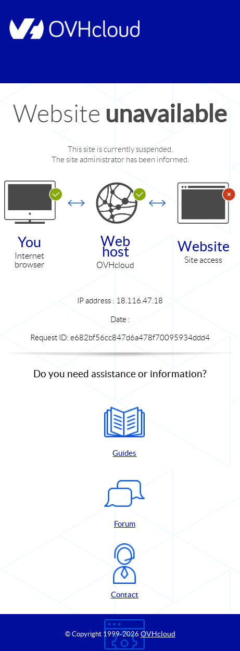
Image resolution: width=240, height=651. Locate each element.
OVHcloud (158, 634)
